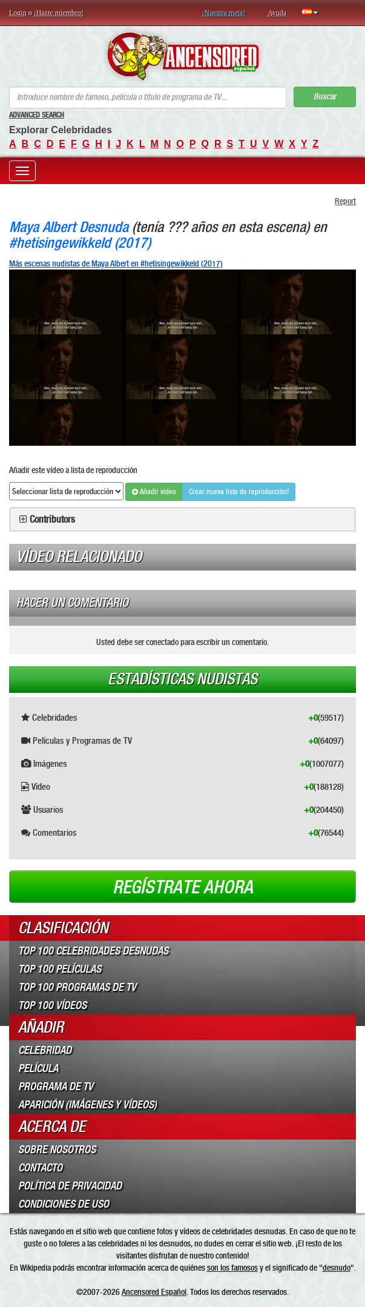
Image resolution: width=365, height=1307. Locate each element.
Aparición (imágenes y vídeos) (87, 1104)
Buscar (325, 96)
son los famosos (232, 1267)
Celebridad (44, 1050)
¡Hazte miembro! (59, 12)
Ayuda (277, 12)
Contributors (52, 519)
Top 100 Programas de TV (77, 987)
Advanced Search (36, 115)
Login (18, 12)
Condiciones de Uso (63, 1204)
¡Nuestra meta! (224, 12)
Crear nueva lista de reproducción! (239, 492)
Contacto (40, 1167)
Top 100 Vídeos (52, 1005)
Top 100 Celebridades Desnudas (93, 951)
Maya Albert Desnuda (68, 227)
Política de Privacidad (70, 1186)
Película (38, 1068)
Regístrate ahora (183, 887)
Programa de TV (55, 1086)
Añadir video (154, 492)
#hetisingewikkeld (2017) (80, 242)
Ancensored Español (154, 1292)
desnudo (336, 1267)
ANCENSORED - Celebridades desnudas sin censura (182, 56)
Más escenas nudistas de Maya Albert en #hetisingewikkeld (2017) (116, 263)
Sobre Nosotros (57, 1149)
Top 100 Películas (59, 969)
